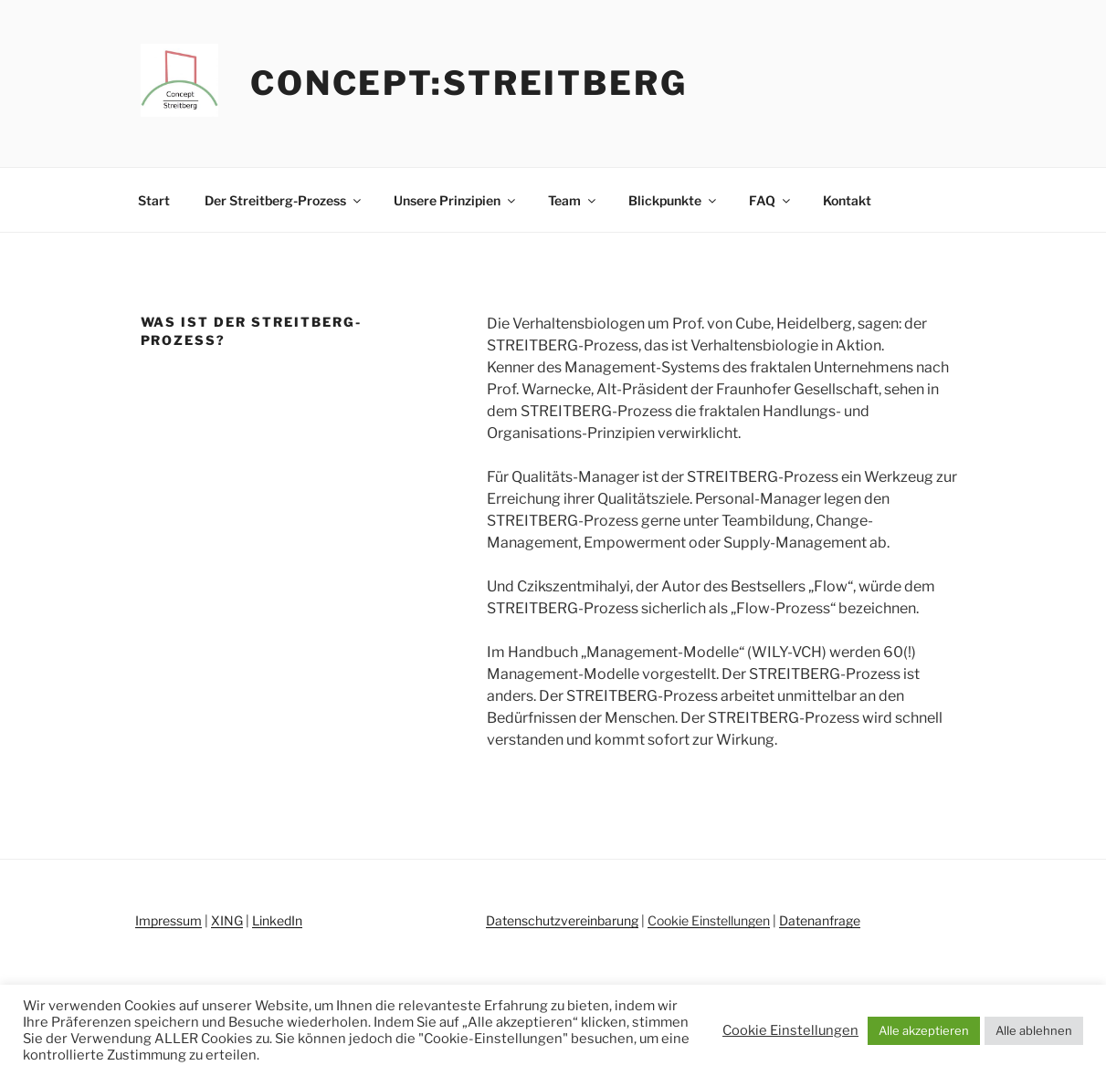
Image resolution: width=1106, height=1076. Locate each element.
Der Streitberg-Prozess (284, 200)
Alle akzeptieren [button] (924, 1030)
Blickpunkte (673, 200)
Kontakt (847, 200)
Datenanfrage (819, 920)
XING (227, 920)
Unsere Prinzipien (456, 200)
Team (573, 200)
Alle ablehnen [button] (1033, 1030)
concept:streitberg (469, 83)
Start (154, 200)
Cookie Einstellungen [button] (709, 920)
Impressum (168, 920)
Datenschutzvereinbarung (562, 920)
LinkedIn (277, 920)
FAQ (771, 200)
